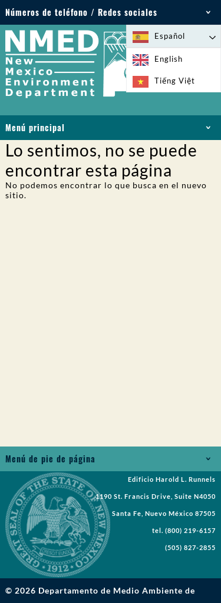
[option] (173, 59)
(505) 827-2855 (190, 547)
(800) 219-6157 (190, 530)
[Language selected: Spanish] (173, 36)
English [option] (168, 59)
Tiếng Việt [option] (174, 80)
